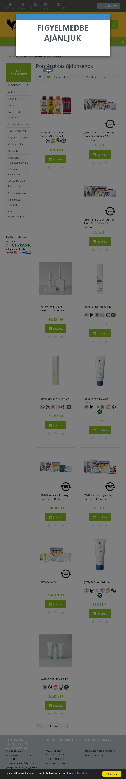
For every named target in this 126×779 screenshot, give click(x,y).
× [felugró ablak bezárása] (107, 17)
